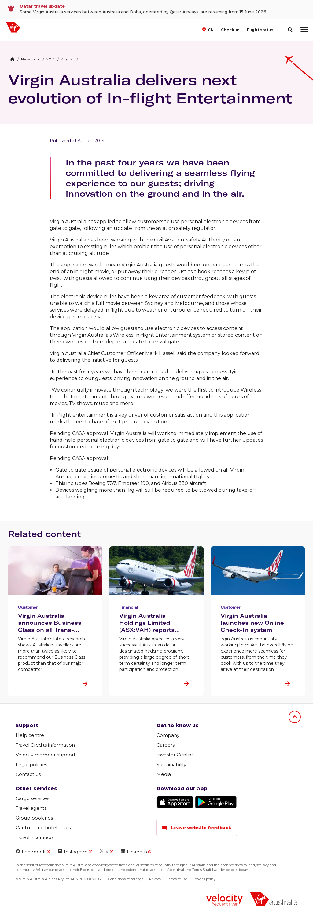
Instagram (72, 852)
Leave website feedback (196, 828)
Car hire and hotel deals (43, 828)
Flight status (260, 29)
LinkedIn (134, 852)
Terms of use (177, 879)
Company (167, 735)
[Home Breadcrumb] (12, 59)
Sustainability (171, 764)
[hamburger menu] (304, 29)
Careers (165, 745)
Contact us (28, 774)
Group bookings (34, 818)
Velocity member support (45, 755)
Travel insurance (34, 837)
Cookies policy (204, 879)
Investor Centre (174, 755)
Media (163, 774)
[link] (156, 9)
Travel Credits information (45, 745)
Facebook (31, 852)
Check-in (230, 29)
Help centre (30, 735)
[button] (208, 29)
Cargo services (32, 798)
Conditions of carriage (125, 879)
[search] (290, 29)
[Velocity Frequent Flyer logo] (224, 900)
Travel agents (31, 808)
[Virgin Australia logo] (273, 900)
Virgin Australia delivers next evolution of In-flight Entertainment (150, 89)
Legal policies (31, 764)
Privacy (155, 879)
